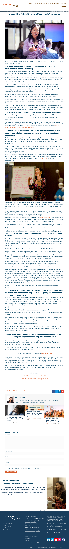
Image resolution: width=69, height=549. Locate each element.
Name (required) (9, 451)
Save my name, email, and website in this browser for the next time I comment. (24, 468)
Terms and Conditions (52, 547)
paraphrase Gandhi (45, 217)
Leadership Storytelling (10, 390)
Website (7, 462)
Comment (7, 434)
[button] (48, 539)
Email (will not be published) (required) (13, 457)
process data (44, 158)
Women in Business (20, 390)
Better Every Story (46, 353)
